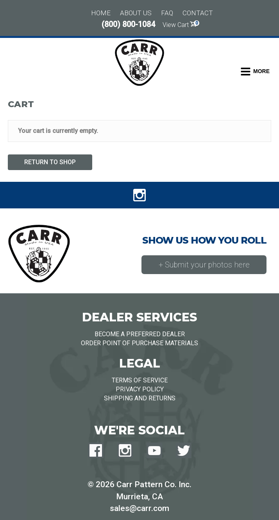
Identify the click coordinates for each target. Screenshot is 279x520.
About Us (136, 13)
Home (101, 13)
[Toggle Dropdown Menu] (255, 71)
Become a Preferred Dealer (140, 334)
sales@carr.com (139, 508)
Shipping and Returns (139, 398)
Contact (197, 13)
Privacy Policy (140, 389)
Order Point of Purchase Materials (139, 343)
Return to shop (50, 162)
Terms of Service (140, 380)
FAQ (167, 13)
